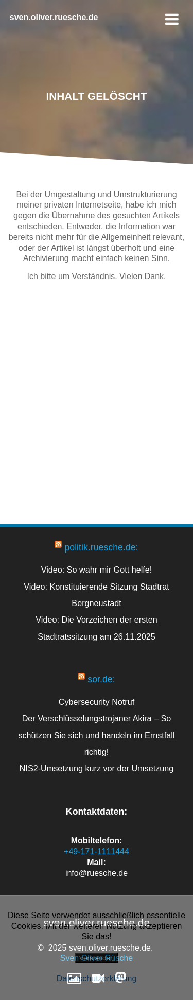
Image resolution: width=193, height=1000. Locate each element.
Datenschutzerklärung (97, 978)
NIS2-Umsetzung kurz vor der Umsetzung (97, 768)
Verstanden (96, 958)
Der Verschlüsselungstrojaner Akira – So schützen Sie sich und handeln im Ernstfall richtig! (96, 735)
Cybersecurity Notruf (97, 701)
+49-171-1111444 (96, 851)
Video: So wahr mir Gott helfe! (96, 569)
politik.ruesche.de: (101, 547)
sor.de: (101, 679)
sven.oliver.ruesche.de (54, 17)
